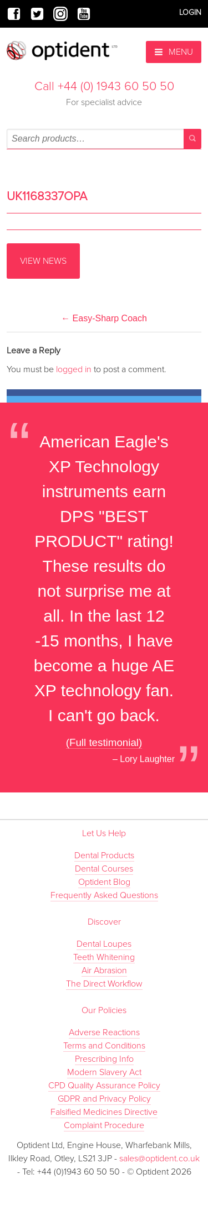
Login (190, 12)
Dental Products (104, 855)
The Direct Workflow (104, 983)
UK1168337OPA (47, 196)
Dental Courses (104, 868)
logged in (74, 369)
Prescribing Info (104, 1059)
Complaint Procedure (104, 1125)
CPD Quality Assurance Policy (104, 1085)
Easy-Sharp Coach (104, 318)
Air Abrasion (104, 970)
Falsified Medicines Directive (104, 1112)
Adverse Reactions (104, 1032)
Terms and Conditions (104, 1045)
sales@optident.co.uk (159, 1158)
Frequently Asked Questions (104, 895)
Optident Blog (104, 882)
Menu (173, 52)
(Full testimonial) (104, 742)
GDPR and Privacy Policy (104, 1098)
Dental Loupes (104, 944)
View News (43, 261)
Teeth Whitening (104, 957)
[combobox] (104, 139)
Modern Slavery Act (104, 1072)
